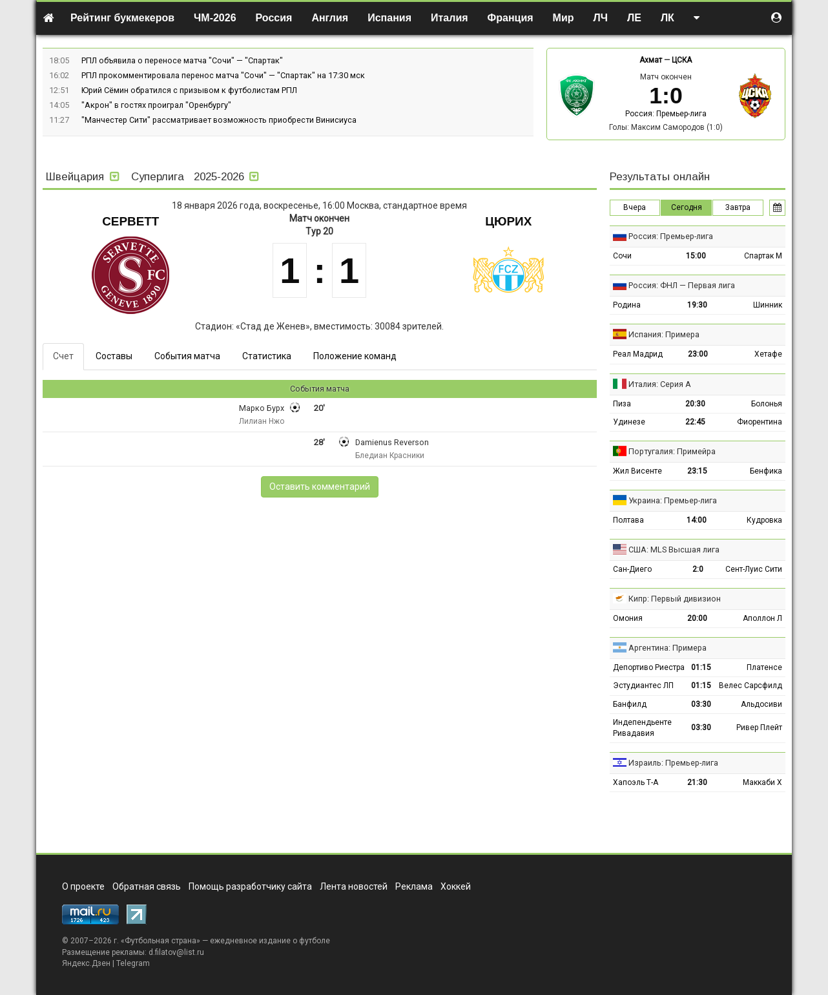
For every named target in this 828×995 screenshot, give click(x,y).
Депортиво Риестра (649, 667)
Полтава (628, 520)
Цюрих (508, 221)
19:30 (697, 304)
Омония (628, 618)
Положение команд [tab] (355, 356)
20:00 (697, 618)
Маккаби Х (762, 782)
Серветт (130, 221)
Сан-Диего (632, 569)
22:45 (695, 421)
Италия (449, 17)
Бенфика (766, 471)
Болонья (766, 403)
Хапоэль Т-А (635, 782)
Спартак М (763, 255)
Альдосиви (761, 704)
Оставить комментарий (319, 486)
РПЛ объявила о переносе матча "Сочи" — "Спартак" (182, 60)
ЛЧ (601, 17)
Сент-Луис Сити (753, 569)
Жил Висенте (637, 471)
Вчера (634, 207)
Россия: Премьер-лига (666, 113)
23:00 (698, 354)
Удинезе (629, 421)
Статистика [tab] (266, 356)
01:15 (701, 667)
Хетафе (768, 354)
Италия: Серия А (659, 384)
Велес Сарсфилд (750, 685)
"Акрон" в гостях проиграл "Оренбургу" (156, 105)
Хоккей (455, 886)
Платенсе (764, 667)
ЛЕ (634, 17)
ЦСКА (682, 60)
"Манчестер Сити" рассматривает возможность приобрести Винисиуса (219, 120)
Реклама (414, 886)
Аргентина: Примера (667, 648)
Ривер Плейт (759, 727)
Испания (389, 17)
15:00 (696, 255)
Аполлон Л (762, 618)
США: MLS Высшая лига (673, 549)
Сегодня (686, 207)
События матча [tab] (187, 356)
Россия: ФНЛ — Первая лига (681, 285)
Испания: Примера (663, 334)
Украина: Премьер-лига (672, 500)
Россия (274, 17)
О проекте (83, 886)
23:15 (697, 471)
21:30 (697, 782)
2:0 (697, 569)
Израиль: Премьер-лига (673, 763)
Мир (563, 17)
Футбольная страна (160, 940)
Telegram (133, 963)
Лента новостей (354, 886)
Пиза (622, 403)
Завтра (737, 207)
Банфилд (630, 704)
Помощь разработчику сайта (250, 886)
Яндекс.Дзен (86, 963)
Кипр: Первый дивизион (674, 598)
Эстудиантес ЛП (643, 685)
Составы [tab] (114, 356)
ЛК (667, 17)
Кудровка (764, 520)
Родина (627, 304)
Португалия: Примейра (672, 451)
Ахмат (650, 60)
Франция (510, 17)
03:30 (701, 704)
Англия (329, 17)
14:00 (697, 520)
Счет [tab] (63, 356)
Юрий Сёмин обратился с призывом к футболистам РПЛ (189, 90)
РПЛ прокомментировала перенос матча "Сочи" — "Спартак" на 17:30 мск (223, 75)
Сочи (622, 255)
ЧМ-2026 (215, 17)
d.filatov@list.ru (176, 952)
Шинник (767, 304)
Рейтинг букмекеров (122, 17)
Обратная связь (146, 886)
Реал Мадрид (638, 354)
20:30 (695, 403)
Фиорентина (759, 421)
